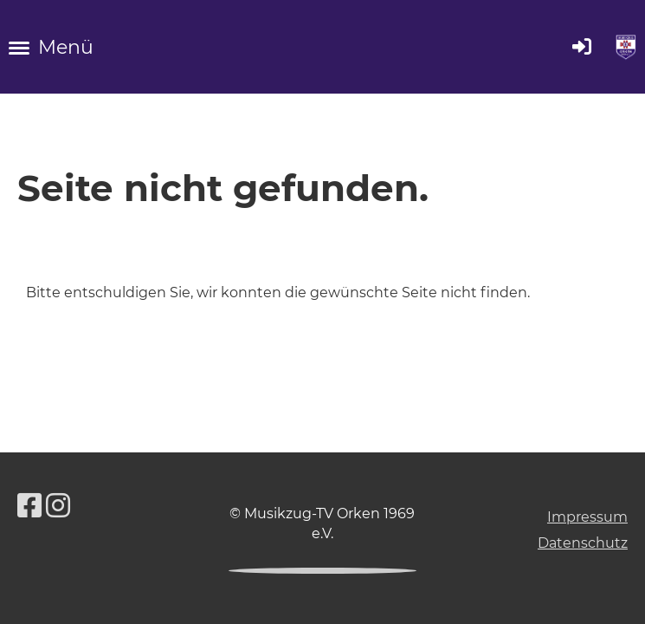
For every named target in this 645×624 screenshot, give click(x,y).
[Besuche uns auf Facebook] (29, 506)
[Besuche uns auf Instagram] (58, 506)
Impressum (587, 517)
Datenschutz (583, 543)
